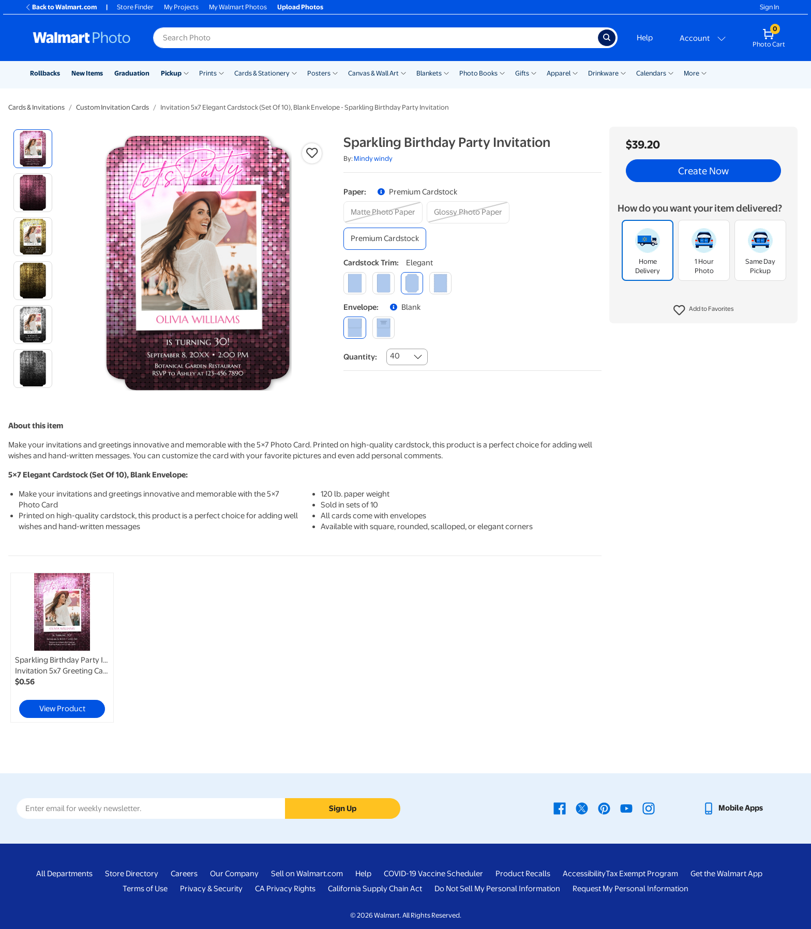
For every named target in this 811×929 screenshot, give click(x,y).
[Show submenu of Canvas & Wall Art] (403, 72)
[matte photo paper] (383, 212)
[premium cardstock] (384, 239)
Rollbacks (45, 73)
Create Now (703, 170)
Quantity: (360, 357)
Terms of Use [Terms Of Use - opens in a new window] (145, 888)
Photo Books (478, 73)
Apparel (558, 73)
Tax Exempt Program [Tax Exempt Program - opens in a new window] (642, 873)
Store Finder (135, 7)
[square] (354, 283)
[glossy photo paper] (468, 212)
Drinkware (603, 73)
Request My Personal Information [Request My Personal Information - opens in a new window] (630, 888)
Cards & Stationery (262, 73)
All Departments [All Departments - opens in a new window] (64, 873)
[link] (62, 647)
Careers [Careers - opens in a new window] (184, 873)
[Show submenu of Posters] (335, 72)
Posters (319, 73)
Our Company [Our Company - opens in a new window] (234, 873)
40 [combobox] (395, 356)
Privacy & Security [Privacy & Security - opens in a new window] (211, 888)
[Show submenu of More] (704, 72)
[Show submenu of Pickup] (186, 72)
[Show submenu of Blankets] (446, 72)
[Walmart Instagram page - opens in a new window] (648, 808)
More (691, 73)
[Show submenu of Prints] (221, 72)
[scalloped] (440, 283)
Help (645, 37)
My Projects (181, 7)
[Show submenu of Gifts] (534, 72)
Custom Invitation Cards (112, 107)
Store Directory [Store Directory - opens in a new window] (131, 873)
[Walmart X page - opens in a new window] (582, 808)
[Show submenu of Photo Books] (502, 72)
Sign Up (342, 808)
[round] (383, 283)
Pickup (171, 73)
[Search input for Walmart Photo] (375, 37)
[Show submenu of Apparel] (575, 72)
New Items (87, 73)
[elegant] (412, 283)
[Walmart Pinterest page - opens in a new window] (604, 808)
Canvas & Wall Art (373, 73)
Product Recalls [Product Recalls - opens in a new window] (522, 873)
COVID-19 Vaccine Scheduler (433, 873)
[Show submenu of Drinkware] (623, 72)
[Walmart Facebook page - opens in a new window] (559, 808)
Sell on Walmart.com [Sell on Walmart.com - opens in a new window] (307, 873)
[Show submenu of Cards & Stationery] (294, 72)
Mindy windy (373, 158)
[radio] (32, 148)
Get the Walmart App (726, 873)
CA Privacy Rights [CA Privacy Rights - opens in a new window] (285, 888)
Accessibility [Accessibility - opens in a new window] (584, 873)
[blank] (354, 328)
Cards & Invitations (36, 107)
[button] (703, 310)
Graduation (131, 73)
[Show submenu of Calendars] (671, 72)
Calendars (651, 73)
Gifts (522, 73)
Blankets (429, 73)
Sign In (769, 7)
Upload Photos (300, 7)
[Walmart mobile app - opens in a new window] (732, 808)
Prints (208, 73)
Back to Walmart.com (61, 7)
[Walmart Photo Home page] (82, 38)
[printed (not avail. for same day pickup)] (383, 328)
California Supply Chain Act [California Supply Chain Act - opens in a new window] (375, 888)
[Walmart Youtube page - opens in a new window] (626, 808)
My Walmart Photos (238, 7)
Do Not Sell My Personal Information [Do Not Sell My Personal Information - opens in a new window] (497, 888)
